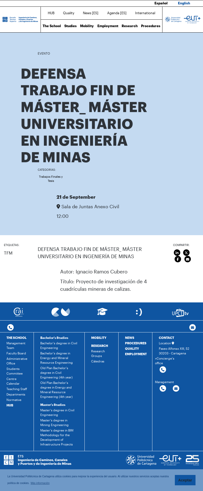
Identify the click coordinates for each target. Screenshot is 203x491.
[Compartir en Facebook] (178, 259)
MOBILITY (98, 337)
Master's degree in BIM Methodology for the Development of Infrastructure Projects (56, 437)
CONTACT (166, 337)
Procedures (150, 26)
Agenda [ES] (117, 13)
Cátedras (97, 361)
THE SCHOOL (16, 337)
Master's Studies (52, 404)
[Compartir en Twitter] (186, 253)
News (52, 38)
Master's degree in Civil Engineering (57, 412)
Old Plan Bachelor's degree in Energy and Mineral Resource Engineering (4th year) (56, 389)
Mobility (87, 26)
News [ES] (90, 13)
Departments (15, 394)
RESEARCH (99, 345)
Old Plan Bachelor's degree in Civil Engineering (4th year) (56, 372)
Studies (70, 26)
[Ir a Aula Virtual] (102, 314)
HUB (51, 13)
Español (161, 3)
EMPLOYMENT (136, 354)
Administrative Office (16, 361)
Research (130, 26)
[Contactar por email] (176, 388)
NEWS (129, 337)
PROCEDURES (135, 343)
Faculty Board (16, 353)
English (184, 3)
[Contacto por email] (192, 327)
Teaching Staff (16, 389)
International (145, 13)
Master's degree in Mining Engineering (54, 422)
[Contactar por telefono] (10, 327)
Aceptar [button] (185, 480)
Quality (68, 13)
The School (52, 26)
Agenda (63, 38)
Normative (13, 399)
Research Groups (98, 353)
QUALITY (132, 348)
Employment (107, 26)
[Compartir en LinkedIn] (177, 253)
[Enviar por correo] (187, 259)
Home (42, 38)
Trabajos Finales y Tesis (51, 179)
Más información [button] (40, 483)
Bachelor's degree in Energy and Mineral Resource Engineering (56, 357)
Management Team (15, 345)
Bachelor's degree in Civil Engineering (58, 345)
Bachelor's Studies (54, 337)
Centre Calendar (13, 381)
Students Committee (14, 371)
